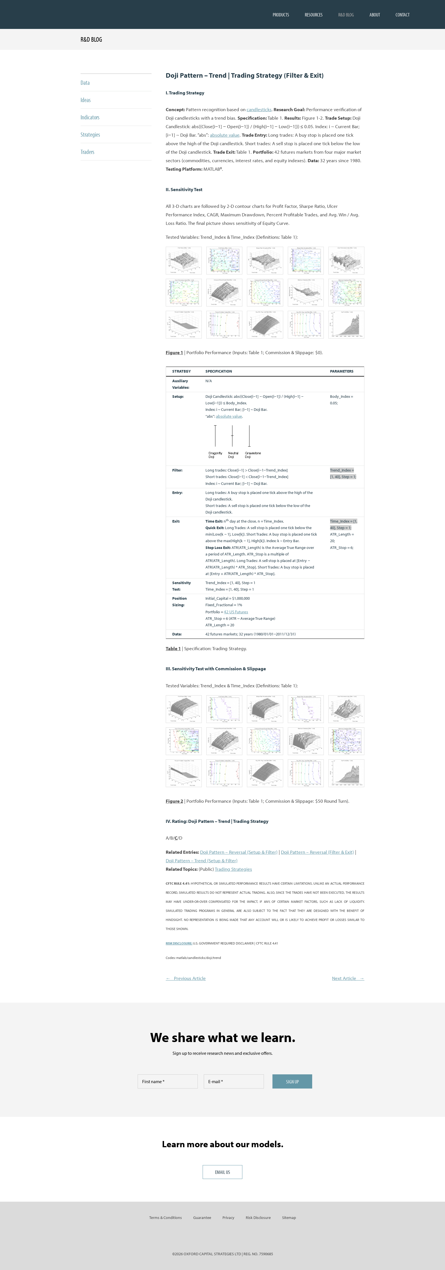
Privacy (228, 1217)
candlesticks (259, 109)
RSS (242, 1237)
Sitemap (289, 1217)
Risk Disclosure (258, 1217)
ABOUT (375, 14)
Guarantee (202, 1217)
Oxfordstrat (35, 14)
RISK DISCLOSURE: (179, 943)
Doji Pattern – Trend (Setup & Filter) (202, 860)
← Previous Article (186, 978)
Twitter (223, 1237)
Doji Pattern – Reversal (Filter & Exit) (317, 852)
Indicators (90, 117)
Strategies (90, 134)
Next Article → (348, 978)
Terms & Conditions (165, 1217)
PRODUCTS (281, 14)
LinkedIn (203, 1237)
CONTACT (403, 14)
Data (85, 82)
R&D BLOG (346, 14)
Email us (222, 1172)
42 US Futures (236, 611)
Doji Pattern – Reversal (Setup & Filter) (239, 852)
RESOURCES (314, 14)
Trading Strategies (233, 869)
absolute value (225, 135)
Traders (87, 152)
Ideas (86, 100)
